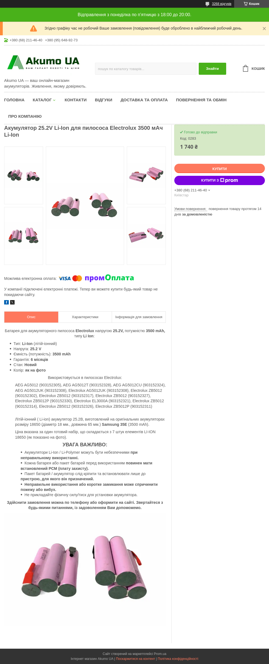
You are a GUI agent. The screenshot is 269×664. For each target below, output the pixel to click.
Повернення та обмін (201, 100)
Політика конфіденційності (178, 659)
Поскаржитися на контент (135, 659)
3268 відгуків (221, 4)
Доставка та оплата (144, 100)
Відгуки (103, 100)
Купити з (219, 180)
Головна (14, 100)
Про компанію (25, 116)
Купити (219, 169)
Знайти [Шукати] (212, 69)
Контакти (75, 100)
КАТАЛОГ (42, 100)
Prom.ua (160, 654)
